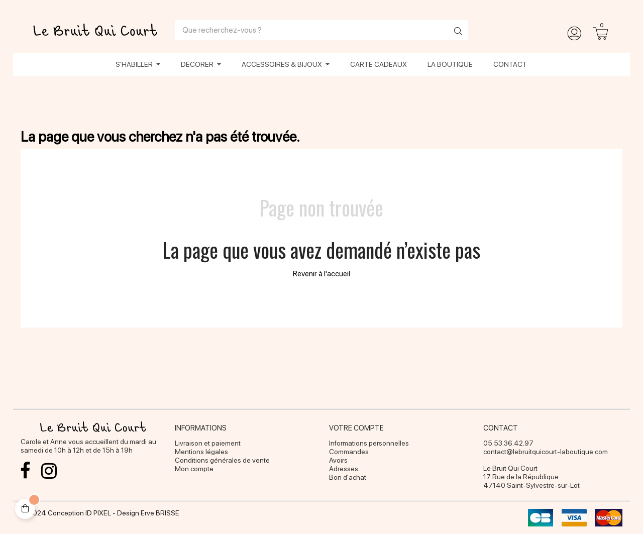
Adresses (343, 469)
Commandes (349, 452)
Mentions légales (201, 452)
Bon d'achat (347, 477)
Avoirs (338, 460)
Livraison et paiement (208, 443)
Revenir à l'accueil (321, 273)
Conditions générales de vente (222, 460)
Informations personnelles (369, 443)
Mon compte (194, 469)
